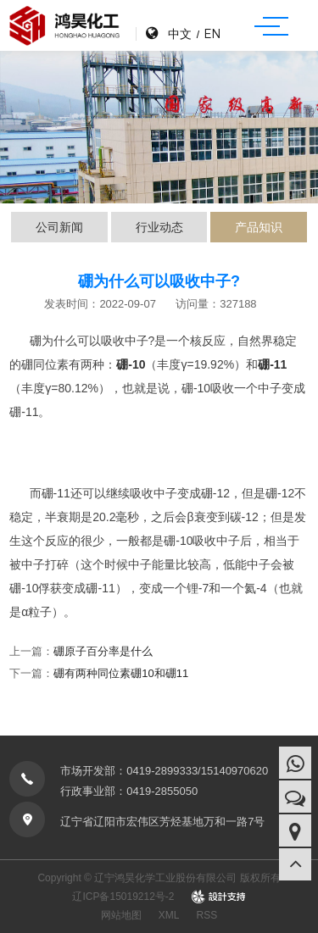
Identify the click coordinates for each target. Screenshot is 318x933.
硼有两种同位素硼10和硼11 (120, 673)
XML (169, 915)
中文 (180, 33)
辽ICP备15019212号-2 (123, 896)
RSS (207, 915)
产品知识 (258, 227)
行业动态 (159, 227)
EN (212, 33)
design (218, 896)
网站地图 (121, 915)
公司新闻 (59, 227)
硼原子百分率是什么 (103, 651)
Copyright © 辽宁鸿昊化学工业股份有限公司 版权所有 (158, 878)
